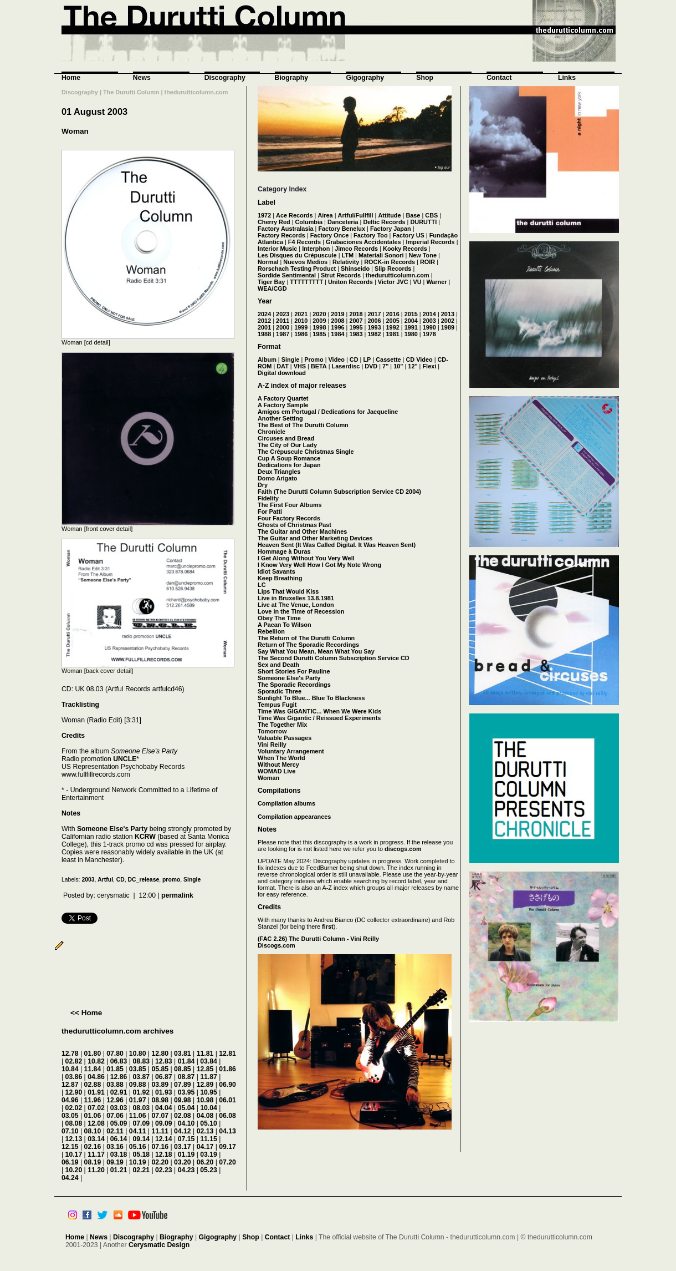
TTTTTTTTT (306, 281)
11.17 (96, 1154)
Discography (224, 78)
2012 (264, 320)
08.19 (92, 1162)
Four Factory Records (289, 518)
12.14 (163, 1139)
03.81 (182, 1053)
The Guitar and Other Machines (302, 531)
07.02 (96, 1108)
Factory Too (370, 235)
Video (337, 359)
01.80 (92, 1053)
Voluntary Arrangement (291, 751)
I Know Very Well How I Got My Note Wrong (319, 564)
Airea (324, 215)
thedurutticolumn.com (397, 275)
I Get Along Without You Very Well (306, 558)
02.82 (74, 1061)
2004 (411, 320)
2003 (87, 880)
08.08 (74, 1123)
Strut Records (341, 275)
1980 (411, 334)
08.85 (182, 1069)
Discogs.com (276, 945)
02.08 (182, 1116)
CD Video (419, 359)
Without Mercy (278, 764)
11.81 (205, 1053)
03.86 (74, 1077)
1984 (337, 334)
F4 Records (304, 242)
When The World (281, 758)
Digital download (282, 372)
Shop (424, 78)
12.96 (115, 1100)
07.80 (115, 1053)
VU (417, 281)
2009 (319, 320)
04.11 (137, 1131)
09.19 (115, 1162)
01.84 (186, 1061)
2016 (393, 314)
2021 (301, 314)
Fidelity (268, 498)
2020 (319, 314)
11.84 (92, 1069)
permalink (177, 895)
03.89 (159, 1084)
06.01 (227, 1100)
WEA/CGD (272, 288)
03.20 (182, 1162)
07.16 (159, 1147)
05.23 (208, 1170)
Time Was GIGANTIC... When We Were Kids (319, 711)
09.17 (227, 1147)
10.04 (208, 1108)
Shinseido (355, 268)
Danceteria (343, 222)
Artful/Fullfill (355, 215)
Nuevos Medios (305, 262)
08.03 (141, 1108)
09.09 (163, 1123)
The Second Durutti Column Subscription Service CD (333, 658)
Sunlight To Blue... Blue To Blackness (311, 698)
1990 (429, 327)
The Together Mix (282, 724)
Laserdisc (346, 366)
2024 (264, 314)
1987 (282, 334)
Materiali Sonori (381, 255)
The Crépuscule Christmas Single (306, 451)
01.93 (163, 1092)
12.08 (96, 1123)
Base (413, 215)
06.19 (70, 1162)
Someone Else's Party (112, 829)
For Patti (270, 511)
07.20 (227, 1162)
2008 (337, 320)
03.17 (182, 1147)
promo (171, 880)
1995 (355, 327)
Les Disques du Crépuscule (297, 255)
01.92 (141, 1092)
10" (398, 366)
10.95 (208, 1092)
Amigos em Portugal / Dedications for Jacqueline (328, 411)
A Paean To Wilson (284, 624)
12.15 (70, 1147)
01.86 (227, 1069)
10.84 (70, 1069)
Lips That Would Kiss (288, 591)
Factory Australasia (286, 228)
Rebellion (271, 631)
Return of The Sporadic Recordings (308, 644)
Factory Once (329, 235)
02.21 (141, 1170)
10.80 (137, 1053)
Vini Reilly (272, 744)
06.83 (118, 1061)
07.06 (115, 1116)
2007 (355, 320)
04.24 (70, 1178)
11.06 (137, 1116)
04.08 (205, 1116)
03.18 (118, 1154)
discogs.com (403, 848)
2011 (282, 320)
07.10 (70, 1131)
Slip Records (393, 268)
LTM (348, 255)
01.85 (115, 1069)
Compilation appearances (294, 816)
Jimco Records (356, 248)
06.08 (227, 1116)
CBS (431, 215)
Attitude (389, 215)
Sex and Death (278, 664)
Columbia (309, 222)
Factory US (408, 235)
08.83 (141, 1061)
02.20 (159, 1162)
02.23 (163, 1170)
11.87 (208, 1077)
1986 (301, 334)
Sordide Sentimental (287, 275)
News (142, 78)
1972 (264, 215)
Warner (436, 281)
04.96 (70, 1100)
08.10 (92, 1131)
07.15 (186, 1139)
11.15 (208, 1139)
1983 (355, 334)
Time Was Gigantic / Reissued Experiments (319, 718)
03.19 (208, 1154)
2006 (374, 320)
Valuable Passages (284, 738)
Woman (75, 131)
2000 (282, 327)
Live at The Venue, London (296, 604)
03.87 (141, 1077)
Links (567, 78)
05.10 (208, 1123)
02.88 (92, 1084)
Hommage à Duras (284, 551)
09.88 (137, 1084)
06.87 (163, 1077)
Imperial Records (430, 242)
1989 (447, 327)
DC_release (144, 880)
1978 (429, 334)
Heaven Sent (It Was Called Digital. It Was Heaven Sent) (337, 544)
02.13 (205, 1131)
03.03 (118, 1108)
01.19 (186, 1154)
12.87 (70, 1084)
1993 (374, 327)
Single (192, 880)
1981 (393, 334)
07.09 (141, 1123)
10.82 (96, 1061)
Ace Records (294, 215)
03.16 (115, 1147)
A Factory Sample (283, 405)
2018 (355, 314)
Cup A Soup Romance (289, 458)
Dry (263, 485)
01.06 (92, 1116)
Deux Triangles (279, 471)
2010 (301, 320)
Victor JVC (393, 281)
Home (71, 78)
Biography (292, 78)
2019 (337, 314)
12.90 (74, 1092)
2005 (393, 320)
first (328, 926)
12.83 (163, 1061)
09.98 (182, 1100)
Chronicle (271, 431)
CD (120, 880)
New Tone (422, 255)
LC (262, 584)
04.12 (182, 1131)
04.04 (163, 1108)
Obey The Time (279, 618)
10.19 (137, 1162)
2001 (264, 327)
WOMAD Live (276, 771)
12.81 (227, 1053)
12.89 (205, 1084)
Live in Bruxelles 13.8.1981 (296, 598)
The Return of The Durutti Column (306, 638)
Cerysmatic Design (159, 1245)
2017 (374, 314)
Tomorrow (272, 731)
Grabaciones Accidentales (363, 242)
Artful (105, 880)
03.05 (70, 1116)
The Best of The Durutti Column (303, 425)
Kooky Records (405, 248)
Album (267, 359)
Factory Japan (390, 228)
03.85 (137, 1069)
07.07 (159, 1116)
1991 (411, 327)
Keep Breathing (280, 578)
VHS (300, 366)
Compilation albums (286, 803)
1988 (264, 334)
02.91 (118, 1092)
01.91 (96, 1092)
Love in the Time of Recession (301, 611)
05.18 (141, 1154)
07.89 (182, 1084)
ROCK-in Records (389, 262)
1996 (337, 327)
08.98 (159, 1100)
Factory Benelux (341, 228)
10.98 (205, 1100)
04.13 (227, 1131)
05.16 (137, 1147)
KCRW (145, 836)
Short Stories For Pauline (294, 671)
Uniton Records (350, 281)
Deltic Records (384, 222)
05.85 (159, 1069)
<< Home (86, 1013)
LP (367, 359)
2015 (411, 314)
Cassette (388, 359)
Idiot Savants (276, 571)
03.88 (115, 1084)
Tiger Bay (271, 281)
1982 (374, 334)
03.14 (96, 1139)
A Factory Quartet (283, 398)
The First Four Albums (290, 505)
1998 (319, 327)
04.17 (205, 1147)
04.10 (186, 1123)
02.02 (74, 1108)
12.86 (118, 1077)
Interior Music (277, 248)
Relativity (345, 262)
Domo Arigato (278, 478)
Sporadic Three (279, 691)
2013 (447, 314)
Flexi (429, 366)
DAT (282, 366)
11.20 (96, 1170)
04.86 (96, 1077)
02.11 (115, 1131)
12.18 (163, 1154)
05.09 (118, 1123)
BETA (319, 366)
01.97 (137, 1100)
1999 (301, 327)
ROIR (427, 262)
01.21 (118, 1170)
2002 (447, 320)
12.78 (70, 1053)
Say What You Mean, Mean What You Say (316, 651)
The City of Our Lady (287, 445)
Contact (499, 78)
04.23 (186, 1170)
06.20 (205, 1162)
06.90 (227, 1084)
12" (412, 366)
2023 (282, 314)
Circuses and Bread (286, 438)
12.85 (205, 1069)
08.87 (186, 1077)
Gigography (365, 78)
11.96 (92, 1100)
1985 (319, 334)
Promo (313, 359)
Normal (268, 262)
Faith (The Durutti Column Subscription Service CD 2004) (339, 491)
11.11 (159, 1131)
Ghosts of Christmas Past (294, 524)
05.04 (186, 1108)
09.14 (141, 1139)
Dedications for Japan (289, 465)
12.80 (159, 1053)
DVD (371, 366)
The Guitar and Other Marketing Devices (315, 538)
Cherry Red (274, 222)
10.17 (74, 1154)
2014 (429, 314)
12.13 (74, 1139)
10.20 (74, 1170)
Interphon (316, 248)
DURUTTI (423, 222)
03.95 (186, 1092)
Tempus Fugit (277, 704)
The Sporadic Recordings (294, 684)
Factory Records (281, 235)
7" (385, 366)
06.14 (118, 1139)
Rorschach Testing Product (297, 268)
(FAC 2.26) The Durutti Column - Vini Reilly (318, 938)
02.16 (92, 1147)
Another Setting (280, 418)
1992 (393, 327)
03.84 (208, 1061)
